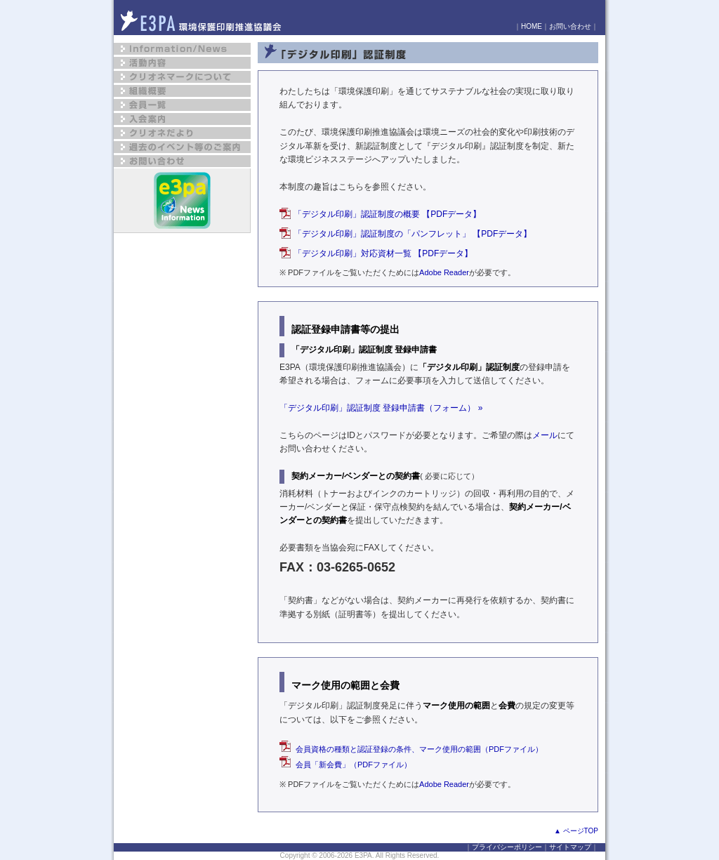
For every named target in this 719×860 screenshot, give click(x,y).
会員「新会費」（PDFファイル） (345, 764)
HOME (531, 26)
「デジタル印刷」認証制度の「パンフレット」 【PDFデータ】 (412, 234)
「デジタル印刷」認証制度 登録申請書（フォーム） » (380, 408)
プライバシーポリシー (507, 847)
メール (545, 435)
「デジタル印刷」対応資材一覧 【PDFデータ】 (383, 253)
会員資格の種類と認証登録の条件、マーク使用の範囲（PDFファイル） (411, 749)
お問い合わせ (570, 26)
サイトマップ (570, 847)
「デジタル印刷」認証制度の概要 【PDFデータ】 (387, 214)
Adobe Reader (444, 272)
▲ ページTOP (576, 831)
